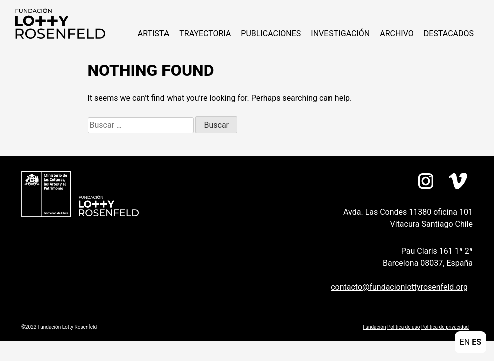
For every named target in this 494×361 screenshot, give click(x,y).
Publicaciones (271, 33)
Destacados (449, 33)
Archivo (397, 33)
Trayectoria (205, 33)
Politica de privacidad (445, 327)
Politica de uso (403, 327)
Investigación (340, 33)
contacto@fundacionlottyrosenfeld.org (399, 287)
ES (476, 342)
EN (465, 342)
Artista (153, 33)
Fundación (374, 327)
